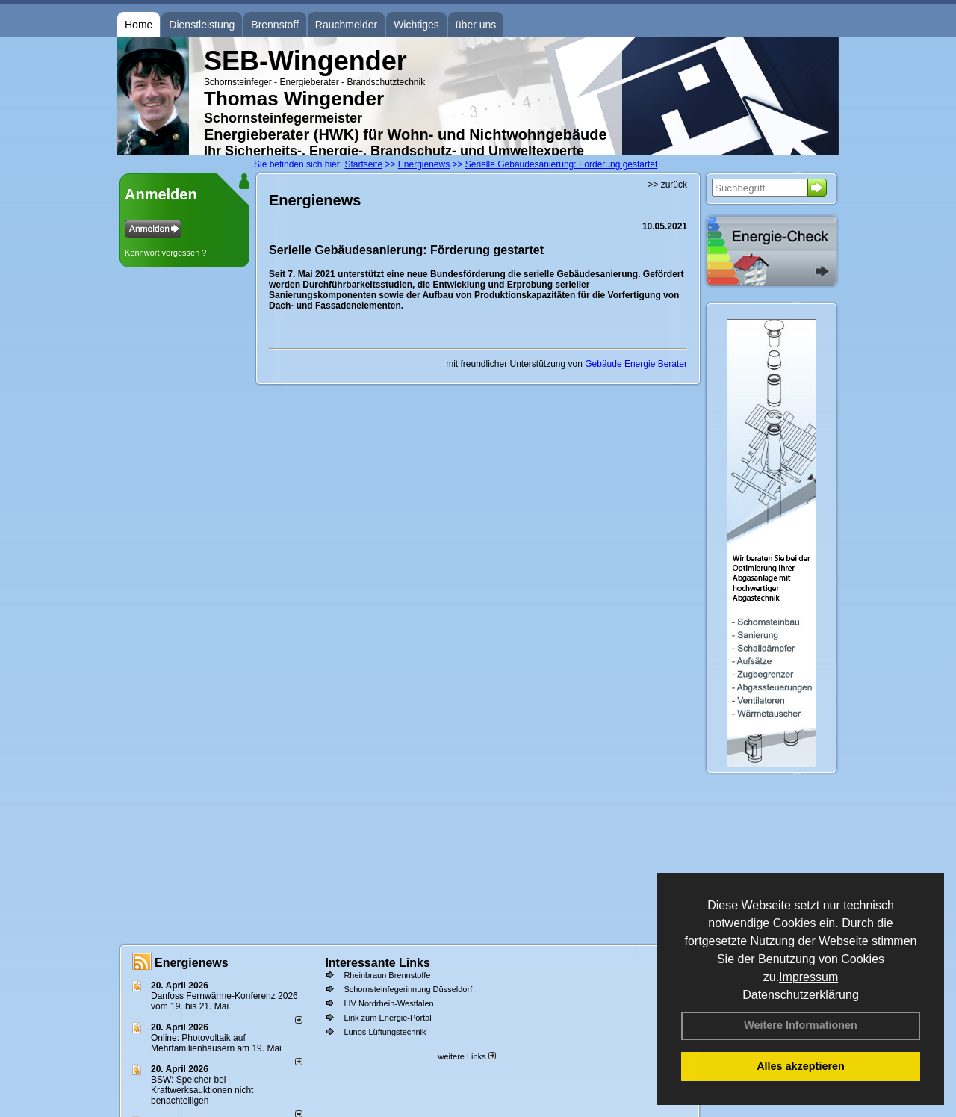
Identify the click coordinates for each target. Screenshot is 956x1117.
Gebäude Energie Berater (636, 364)
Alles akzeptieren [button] (801, 1066)
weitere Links (466, 1056)
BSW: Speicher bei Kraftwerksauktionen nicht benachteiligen (202, 1090)
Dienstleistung (202, 25)
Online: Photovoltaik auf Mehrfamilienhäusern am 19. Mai (216, 1043)
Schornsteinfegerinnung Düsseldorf (408, 989)
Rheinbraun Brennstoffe (387, 975)
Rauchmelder (346, 25)
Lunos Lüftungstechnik (385, 1031)
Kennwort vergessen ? (165, 252)
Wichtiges (416, 25)
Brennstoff (275, 25)
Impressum (808, 977)
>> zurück (667, 184)
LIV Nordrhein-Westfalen (388, 1003)
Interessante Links (377, 962)
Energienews (192, 962)
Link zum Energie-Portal (387, 1017)
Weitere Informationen (800, 1025)
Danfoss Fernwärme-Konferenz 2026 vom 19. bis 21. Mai (224, 1001)
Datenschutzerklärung (800, 994)
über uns (476, 25)
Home (138, 25)
